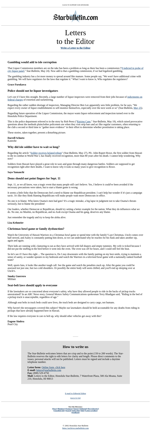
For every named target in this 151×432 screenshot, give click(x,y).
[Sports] (76, 409)
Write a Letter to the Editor (75, 48)
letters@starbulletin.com (48, 370)
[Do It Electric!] (93, 409)
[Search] (68, 410)
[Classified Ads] (59, 410)
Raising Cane (84, 121)
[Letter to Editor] (91, 410)
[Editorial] (83, 409)
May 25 (137, 108)
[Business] (61, 409)
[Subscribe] (76, 410)
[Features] (69, 409)
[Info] (82, 410)
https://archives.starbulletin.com (75, 428)
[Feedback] (75, 412)
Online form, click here (53, 367)
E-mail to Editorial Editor (75, 393)
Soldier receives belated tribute (46, 153)
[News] (54, 409)
